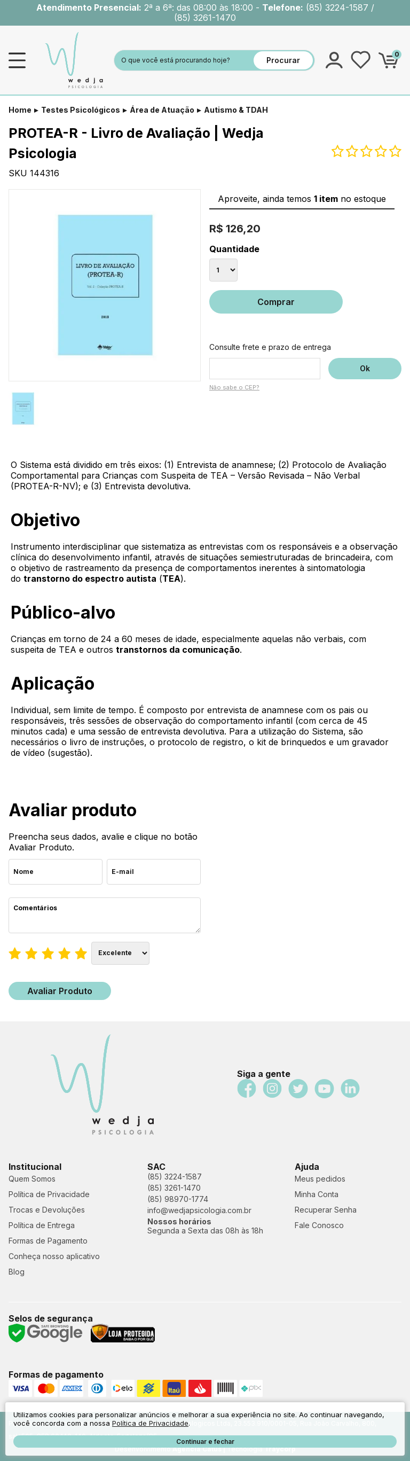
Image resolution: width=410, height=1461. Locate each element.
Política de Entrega (42, 1225)
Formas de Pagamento (48, 1240)
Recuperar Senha (326, 1209)
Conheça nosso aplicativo (54, 1256)
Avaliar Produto (59, 991)
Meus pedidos (320, 1178)
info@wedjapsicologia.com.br (199, 1210)
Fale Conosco (319, 1225)
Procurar (283, 60)
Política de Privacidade (49, 1194)
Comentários (105, 915)
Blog (17, 1271)
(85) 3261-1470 (174, 1187)
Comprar (276, 301)
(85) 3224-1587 (174, 1176)
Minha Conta (316, 1194)
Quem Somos (32, 1178)
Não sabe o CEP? (234, 387)
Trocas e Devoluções (47, 1209)
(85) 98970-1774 (177, 1199)
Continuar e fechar (205, 1441)
